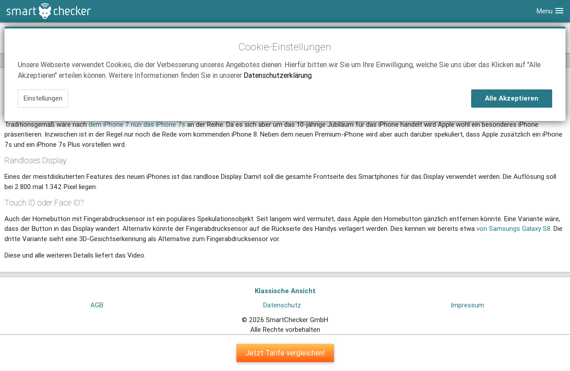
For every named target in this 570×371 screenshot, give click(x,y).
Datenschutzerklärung (278, 75)
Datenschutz (282, 305)
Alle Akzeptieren (511, 98)
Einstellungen (43, 98)
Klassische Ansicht (285, 290)
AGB (96, 305)
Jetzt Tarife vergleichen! (285, 353)
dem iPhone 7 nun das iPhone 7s (137, 124)
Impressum (467, 305)
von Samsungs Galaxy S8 (513, 228)
